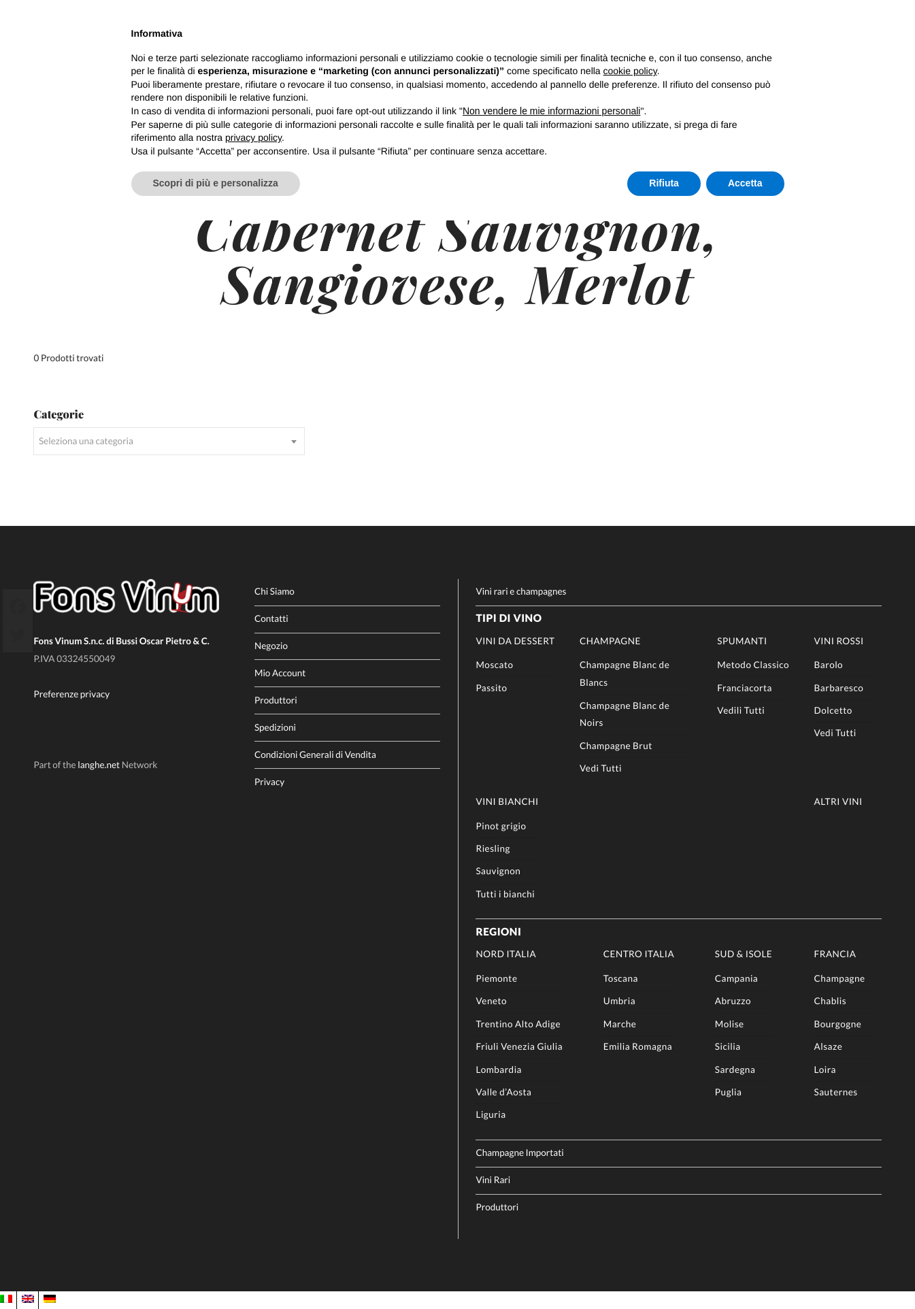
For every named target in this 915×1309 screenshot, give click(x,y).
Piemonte (496, 978)
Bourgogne (838, 1023)
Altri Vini (838, 801)
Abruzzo (733, 1000)
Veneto (491, 1000)
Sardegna (735, 1069)
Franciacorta (744, 687)
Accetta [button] (745, 183)
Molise (729, 1023)
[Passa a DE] (50, 1299)
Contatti (271, 618)
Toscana (620, 978)
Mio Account (279, 672)
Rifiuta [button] (664, 183)
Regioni (498, 932)
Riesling (493, 848)
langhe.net (99, 764)
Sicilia (728, 1046)
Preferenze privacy (71, 694)
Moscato (494, 664)
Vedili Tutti (741, 710)
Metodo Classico (753, 664)
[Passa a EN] (28, 1299)
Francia (835, 953)
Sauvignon (498, 870)
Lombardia (499, 1069)
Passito (491, 687)
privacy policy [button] (253, 137)
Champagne (610, 640)
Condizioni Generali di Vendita (315, 754)
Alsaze (828, 1046)
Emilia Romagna (637, 1046)
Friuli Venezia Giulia (519, 1046)
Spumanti (742, 640)
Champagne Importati (519, 1152)
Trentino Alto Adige (518, 1023)
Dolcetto (833, 710)
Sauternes (836, 1092)
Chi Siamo (274, 591)
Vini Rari (493, 1179)
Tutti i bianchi (505, 894)
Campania (736, 978)
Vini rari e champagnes (521, 591)
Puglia (728, 1092)
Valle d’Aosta (503, 1092)
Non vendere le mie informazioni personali (551, 110)
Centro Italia (638, 953)
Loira (825, 1069)
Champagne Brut (616, 745)
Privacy (269, 781)
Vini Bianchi (507, 801)
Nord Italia (506, 953)
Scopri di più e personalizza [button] (215, 183)
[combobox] (169, 441)
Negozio (271, 645)
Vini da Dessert (515, 640)
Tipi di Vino (509, 618)
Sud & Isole (743, 953)
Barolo (829, 664)
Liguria (490, 1114)
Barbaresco (839, 687)
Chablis (830, 1000)
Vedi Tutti (601, 768)
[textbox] (169, 441)
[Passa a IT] (6, 1299)
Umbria (619, 1000)
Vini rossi (839, 640)
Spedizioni (275, 727)
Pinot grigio (501, 826)
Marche (620, 1023)
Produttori (275, 700)
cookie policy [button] (630, 70)
